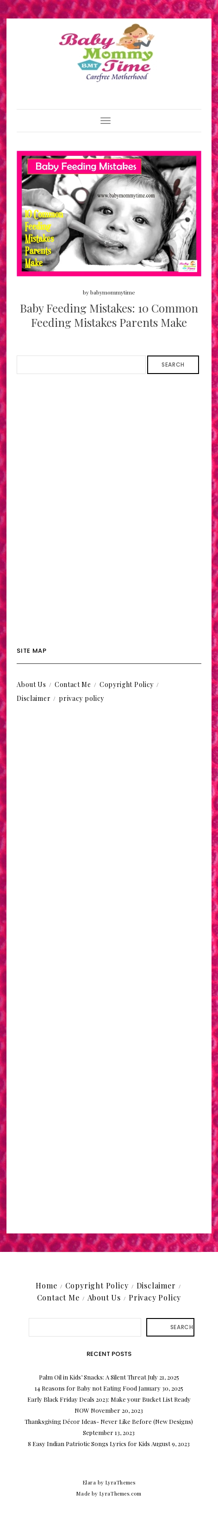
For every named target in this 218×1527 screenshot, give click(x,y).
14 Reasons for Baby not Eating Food (86, 1388)
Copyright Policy (127, 684)
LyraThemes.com (121, 1493)
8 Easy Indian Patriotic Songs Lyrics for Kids (89, 1443)
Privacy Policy (155, 1297)
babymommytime (112, 292)
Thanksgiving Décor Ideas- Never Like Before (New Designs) (109, 1421)
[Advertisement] (109, 510)
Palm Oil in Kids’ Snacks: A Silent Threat (92, 1377)
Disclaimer (33, 698)
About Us (31, 684)
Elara (89, 1482)
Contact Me (73, 684)
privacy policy (81, 698)
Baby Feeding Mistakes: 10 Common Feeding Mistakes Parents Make (109, 315)
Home (46, 1285)
